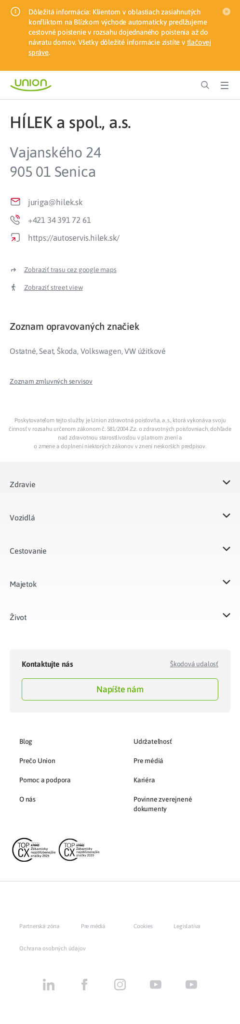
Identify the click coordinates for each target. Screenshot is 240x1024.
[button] (51, 381)
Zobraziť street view (53, 287)
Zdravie (23, 484)
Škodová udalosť (194, 664)
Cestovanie (28, 550)
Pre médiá (148, 761)
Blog (25, 741)
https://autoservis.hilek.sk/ (74, 238)
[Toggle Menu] (224, 85)
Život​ (18, 617)
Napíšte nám (120, 689)
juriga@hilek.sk (55, 202)
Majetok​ (23, 584)
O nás (27, 799)
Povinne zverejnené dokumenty (162, 804)
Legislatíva (186, 926)
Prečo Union (37, 761)
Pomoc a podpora (45, 780)
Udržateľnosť (152, 741)
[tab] (120, 326)
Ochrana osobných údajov (52, 948)
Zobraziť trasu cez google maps (70, 269)
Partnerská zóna (39, 926)
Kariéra (144, 780)
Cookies (143, 926)
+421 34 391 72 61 (59, 220)
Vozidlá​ (22, 517)
